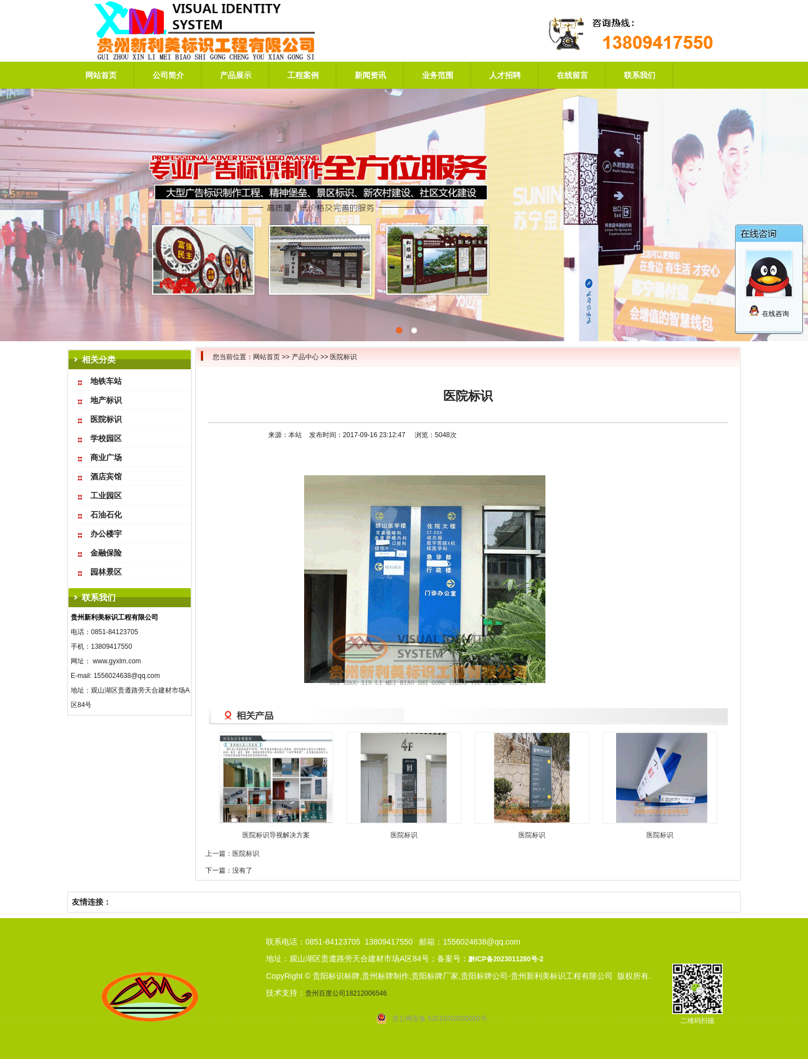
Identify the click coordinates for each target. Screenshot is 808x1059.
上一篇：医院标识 (232, 854)
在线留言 (572, 75)
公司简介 (168, 75)
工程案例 (303, 75)
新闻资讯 (370, 75)
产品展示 (235, 75)
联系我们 (639, 75)
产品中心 (305, 357)
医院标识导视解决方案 (276, 835)
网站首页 (101, 75)
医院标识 (343, 357)
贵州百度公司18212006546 (346, 993)
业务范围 (437, 75)
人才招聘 (505, 75)
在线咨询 (768, 314)
